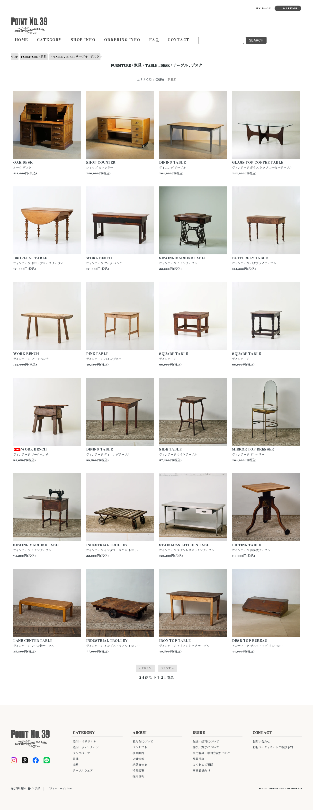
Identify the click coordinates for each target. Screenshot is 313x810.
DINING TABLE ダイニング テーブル (172, 164)
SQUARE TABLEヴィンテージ (173, 356)
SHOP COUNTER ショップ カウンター (100, 164)
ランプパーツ (81, 753)
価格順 (159, 80)
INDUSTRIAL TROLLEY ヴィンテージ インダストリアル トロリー (113, 547)
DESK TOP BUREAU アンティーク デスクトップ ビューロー (257, 643)
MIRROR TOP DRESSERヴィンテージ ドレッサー (253, 451)
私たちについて (143, 742)
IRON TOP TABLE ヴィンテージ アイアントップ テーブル (184, 643)
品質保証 (198, 759)
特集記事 (138, 771)
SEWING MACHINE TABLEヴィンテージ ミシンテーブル (182, 260)
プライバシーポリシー (59, 788)
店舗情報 (138, 759)
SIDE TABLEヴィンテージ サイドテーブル (178, 451)
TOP (14, 57)
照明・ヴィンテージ (86, 747)
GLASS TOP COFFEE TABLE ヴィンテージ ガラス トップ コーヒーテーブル (262, 164)
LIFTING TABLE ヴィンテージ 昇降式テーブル (251, 547)
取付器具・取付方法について (212, 753)
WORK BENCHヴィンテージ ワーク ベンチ (104, 260)
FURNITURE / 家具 (34, 57)
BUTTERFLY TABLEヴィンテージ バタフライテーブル (254, 260)
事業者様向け (201, 771)
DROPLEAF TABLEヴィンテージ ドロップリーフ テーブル (38, 260)
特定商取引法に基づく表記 (25, 788)
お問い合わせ (261, 742)
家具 (76, 765)
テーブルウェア (83, 771)
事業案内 (138, 753)
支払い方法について (206, 747)
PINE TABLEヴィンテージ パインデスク (104, 356)
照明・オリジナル (84, 742)
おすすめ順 (144, 80)
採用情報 (138, 777)
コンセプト (140, 747)
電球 (76, 759)
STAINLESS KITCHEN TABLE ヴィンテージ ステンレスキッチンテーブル (186, 547)
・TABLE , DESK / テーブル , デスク (74, 57)
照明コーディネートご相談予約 (272, 747)
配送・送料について (206, 742)
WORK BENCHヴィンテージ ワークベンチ (31, 356)
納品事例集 (140, 765)
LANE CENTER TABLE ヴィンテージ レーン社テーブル (33, 643)
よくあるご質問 (203, 765)
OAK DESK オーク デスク (23, 164)
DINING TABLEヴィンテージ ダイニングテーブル (108, 451)
